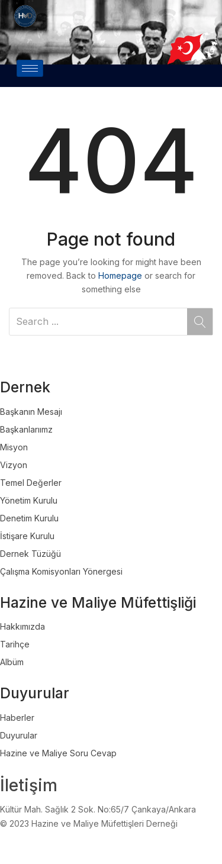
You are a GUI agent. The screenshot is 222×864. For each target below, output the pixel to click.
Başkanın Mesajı (31, 412)
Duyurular (18, 735)
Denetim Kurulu (29, 518)
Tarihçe (15, 644)
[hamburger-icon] (30, 68)
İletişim (28, 785)
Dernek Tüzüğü (30, 554)
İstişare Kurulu (27, 536)
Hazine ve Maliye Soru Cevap (58, 753)
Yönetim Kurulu (28, 500)
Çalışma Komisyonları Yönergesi (61, 571)
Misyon (14, 447)
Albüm (12, 662)
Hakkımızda (22, 626)
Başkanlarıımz (26, 429)
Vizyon (13, 465)
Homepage (120, 275)
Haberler (17, 718)
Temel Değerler (31, 483)
